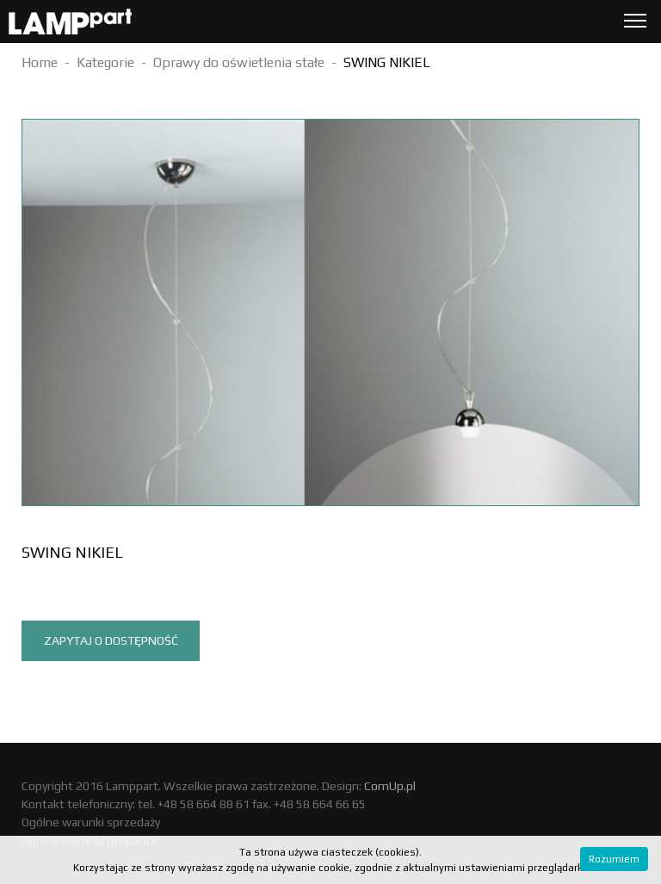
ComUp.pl (390, 786)
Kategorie (105, 62)
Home (40, 62)
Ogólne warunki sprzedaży (91, 822)
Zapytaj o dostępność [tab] (111, 640)
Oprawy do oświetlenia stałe (238, 62)
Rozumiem (614, 859)
